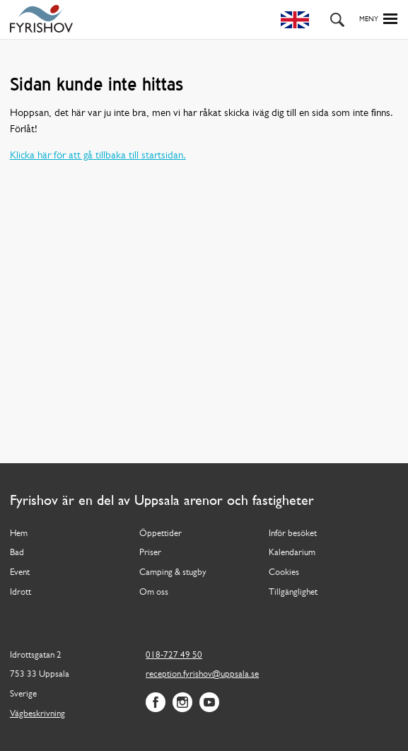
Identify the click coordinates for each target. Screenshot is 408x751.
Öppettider (160, 533)
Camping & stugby (172, 572)
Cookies (284, 572)
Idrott (20, 592)
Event (20, 572)
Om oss (153, 592)
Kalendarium (292, 552)
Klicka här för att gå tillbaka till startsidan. (98, 156)
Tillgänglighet (293, 592)
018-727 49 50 (174, 655)
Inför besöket (293, 533)
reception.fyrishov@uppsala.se (202, 674)
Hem (19, 533)
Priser (150, 552)
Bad (17, 552)
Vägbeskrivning (37, 713)
